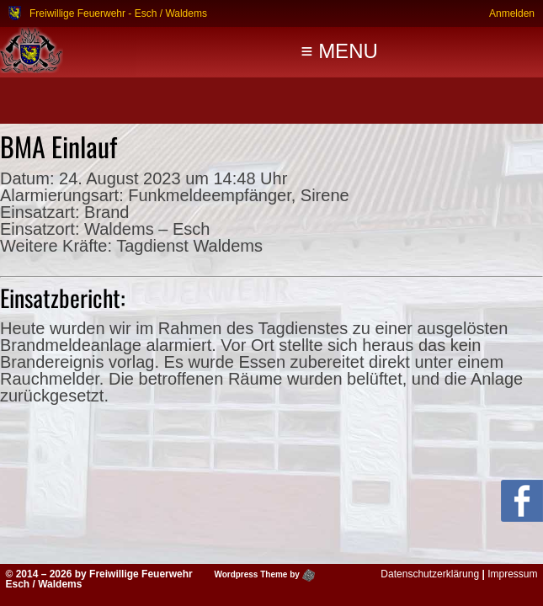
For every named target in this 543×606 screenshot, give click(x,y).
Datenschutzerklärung (430, 574)
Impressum (512, 574)
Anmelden (512, 13)
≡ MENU (339, 51)
